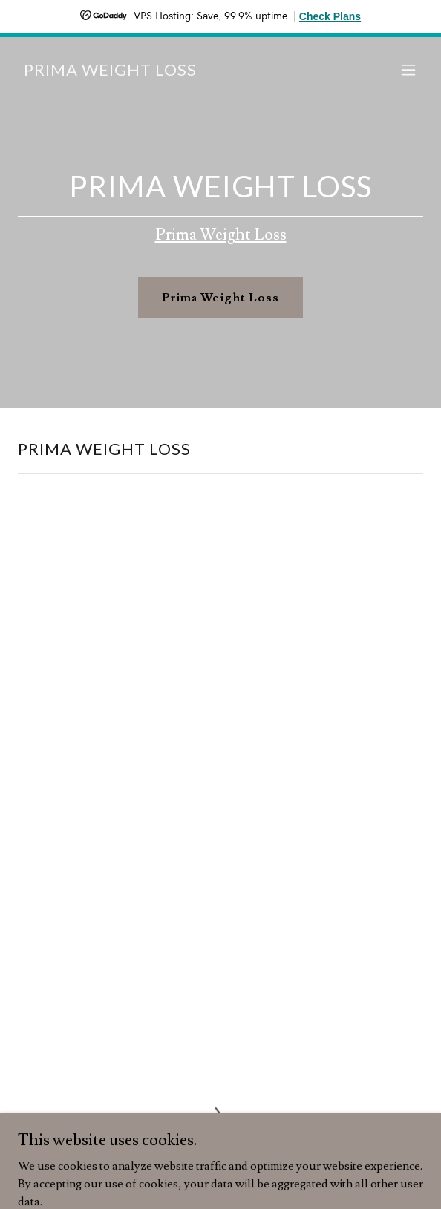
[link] (110, 72)
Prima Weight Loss (221, 235)
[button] (408, 70)
